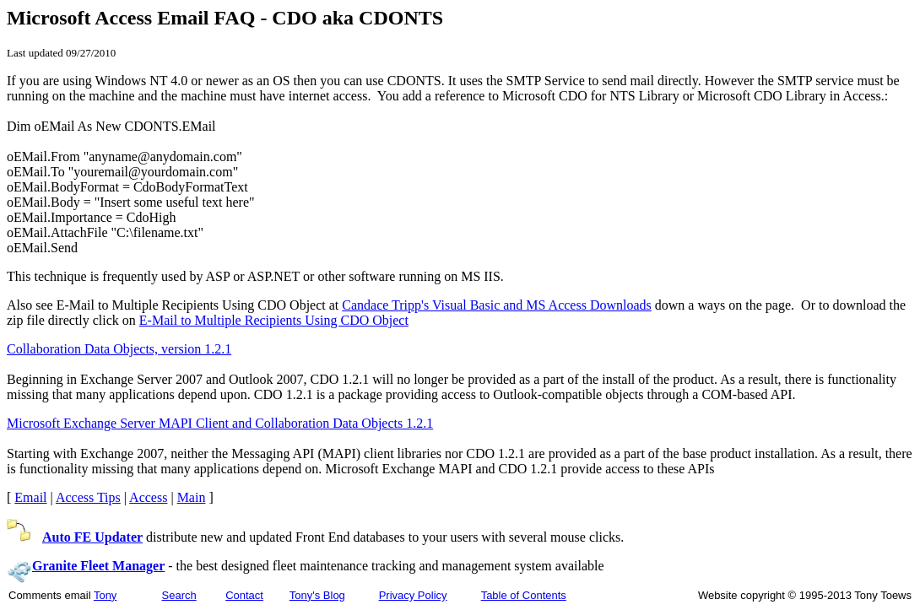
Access (148, 497)
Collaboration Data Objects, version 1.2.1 (119, 349)
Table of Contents (523, 595)
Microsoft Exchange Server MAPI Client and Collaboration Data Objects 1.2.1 (220, 423)
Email (30, 497)
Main (191, 497)
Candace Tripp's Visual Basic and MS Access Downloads (497, 305)
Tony (105, 595)
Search (179, 595)
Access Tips (88, 497)
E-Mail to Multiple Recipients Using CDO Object (274, 320)
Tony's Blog (317, 595)
